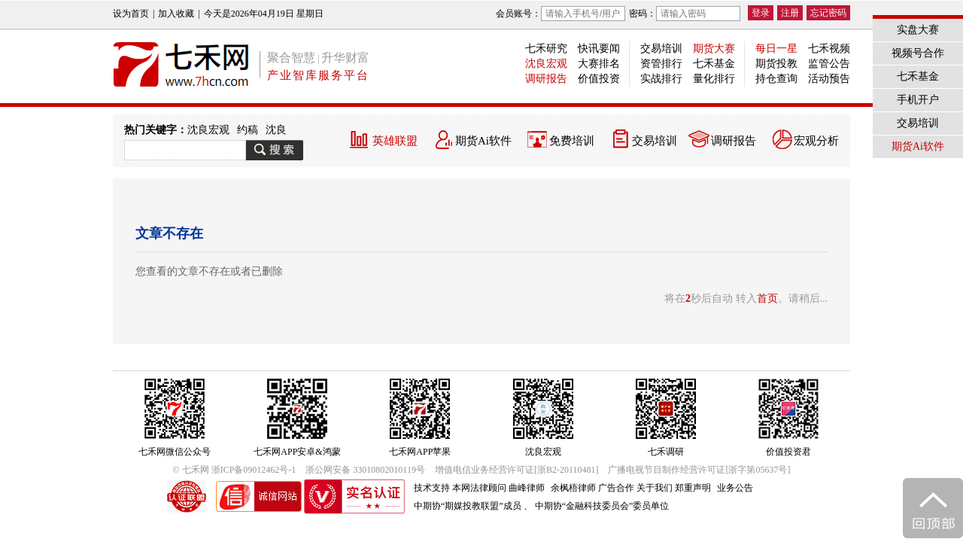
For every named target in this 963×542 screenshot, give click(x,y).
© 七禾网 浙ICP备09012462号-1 (234, 469)
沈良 (276, 130)
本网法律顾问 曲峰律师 (498, 488)
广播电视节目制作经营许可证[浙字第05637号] (699, 469)
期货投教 (776, 63)
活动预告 (829, 78)
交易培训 (661, 48)
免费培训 (571, 141)
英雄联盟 (395, 141)
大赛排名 (599, 63)
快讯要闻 (599, 48)
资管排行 (661, 63)
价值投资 (599, 78)
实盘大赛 (918, 29)
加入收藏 (176, 13)
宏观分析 (816, 141)
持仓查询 (776, 78)
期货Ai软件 (483, 141)
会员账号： (560, 13)
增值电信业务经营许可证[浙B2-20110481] (517, 469)
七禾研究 (546, 48)
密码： (684, 13)
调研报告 (546, 78)
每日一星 (776, 48)
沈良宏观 (546, 63)
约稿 (247, 130)
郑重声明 (693, 488)
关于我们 (654, 488)
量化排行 (714, 78)
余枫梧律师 (573, 488)
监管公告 (829, 63)
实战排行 (661, 78)
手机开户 (918, 99)
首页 (767, 298)
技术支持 (432, 488)
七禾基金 (714, 63)
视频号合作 (918, 53)
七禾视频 (829, 48)
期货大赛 (714, 48)
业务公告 (735, 488)
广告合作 (616, 488)
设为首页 (131, 13)
